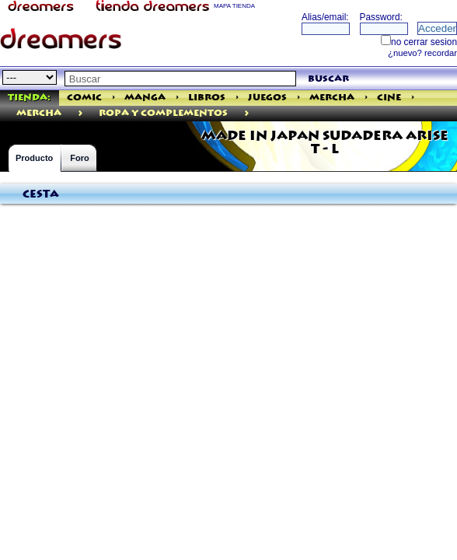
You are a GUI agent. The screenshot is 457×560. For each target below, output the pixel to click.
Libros (206, 97)
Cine (389, 97)
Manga (145, 97)
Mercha (331, 97)
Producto (34, 158)
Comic (84, 97)
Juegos (267, 97)
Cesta (41, 194)
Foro (79, 158)
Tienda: (29, 97)
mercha (38, 113)
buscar (328, 79)
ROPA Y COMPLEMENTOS (163, 113)
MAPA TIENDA (234, 5)
